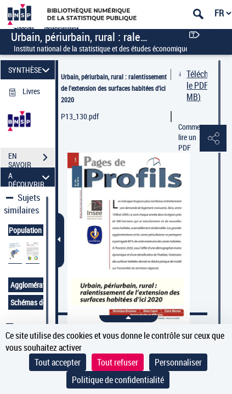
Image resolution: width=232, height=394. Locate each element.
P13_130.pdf (80, 116)
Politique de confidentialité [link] (118, 380)
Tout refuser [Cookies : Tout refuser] (117, 362)
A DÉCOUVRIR (30, 177)
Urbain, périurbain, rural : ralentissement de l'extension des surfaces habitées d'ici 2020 (114, 88)
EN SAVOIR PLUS (31, 158)
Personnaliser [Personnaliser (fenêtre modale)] (178, 362)
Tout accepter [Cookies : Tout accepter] (58, 362)
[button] (213, 139)
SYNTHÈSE (30, 69)
